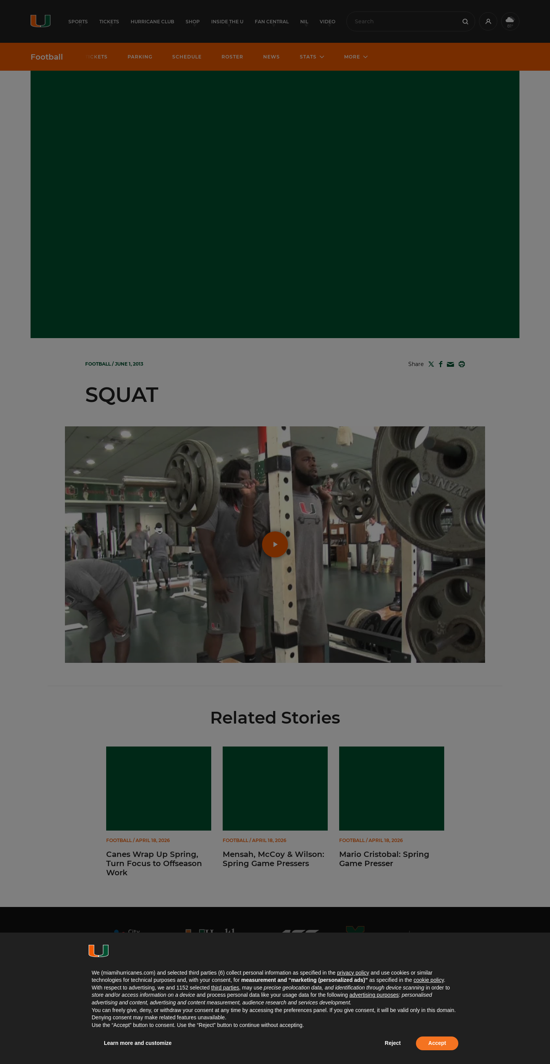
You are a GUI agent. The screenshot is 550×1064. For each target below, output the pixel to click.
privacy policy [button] (353, 973)
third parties (225, 988)
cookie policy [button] (429, 980)
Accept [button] (437, 1043)
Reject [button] (393, 1043)
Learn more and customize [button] (137, 1043)
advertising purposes (374, 995)
